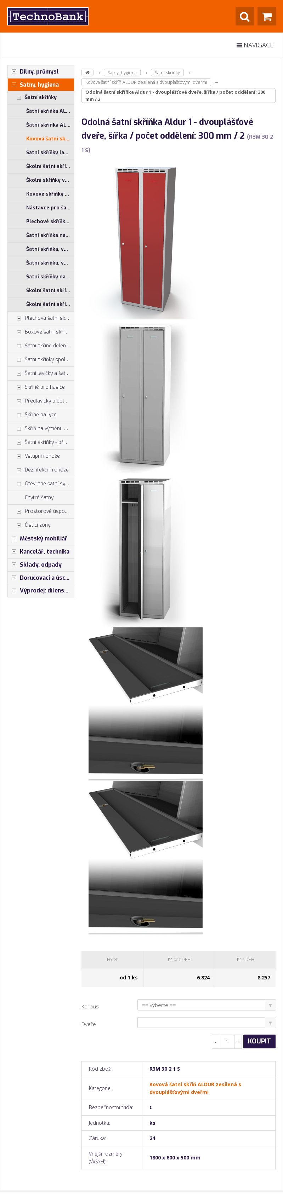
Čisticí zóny (29, 525)
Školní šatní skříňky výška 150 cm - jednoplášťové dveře (50, 166)
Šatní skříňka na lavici (50, 235)
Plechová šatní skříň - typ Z (41, 318)
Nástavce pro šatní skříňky (50, 207)
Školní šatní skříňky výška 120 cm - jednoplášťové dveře (50, 290)
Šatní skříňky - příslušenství (41, 442)
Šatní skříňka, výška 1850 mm (50, 263)
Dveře (88, 1024)
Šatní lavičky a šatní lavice (41, 373)
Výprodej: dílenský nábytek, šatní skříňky (41, 590)
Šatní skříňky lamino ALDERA (50, 152)
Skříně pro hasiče (36, 387)
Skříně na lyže (32, 415)
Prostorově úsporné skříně (41, 511)
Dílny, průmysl (33, 71)
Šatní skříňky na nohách (50, 276)
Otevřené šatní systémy (41, 484)
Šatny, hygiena (33, 85)
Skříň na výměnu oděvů (41, 428)
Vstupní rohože (34, 456)
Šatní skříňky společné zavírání (41, 359)
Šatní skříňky (32, 97)
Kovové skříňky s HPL (50, 194)
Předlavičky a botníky (40, 401)
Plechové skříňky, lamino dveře (50, 221)
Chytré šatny (39, 497)
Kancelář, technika (38, 551)
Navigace (255, 45)
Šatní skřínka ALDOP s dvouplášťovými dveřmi (50, 125)
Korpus (90, 1006)
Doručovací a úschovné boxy (41, 578)
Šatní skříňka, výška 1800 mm (50, 249)
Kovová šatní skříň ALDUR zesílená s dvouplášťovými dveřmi (50, 138)
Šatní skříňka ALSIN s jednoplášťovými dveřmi (50, 111)
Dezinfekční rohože (38, 470)
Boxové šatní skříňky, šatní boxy (41, 332)
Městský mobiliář (37, 538)
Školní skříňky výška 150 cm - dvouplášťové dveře (50, 180)
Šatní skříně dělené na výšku (41, 346)
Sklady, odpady (35, 565)
